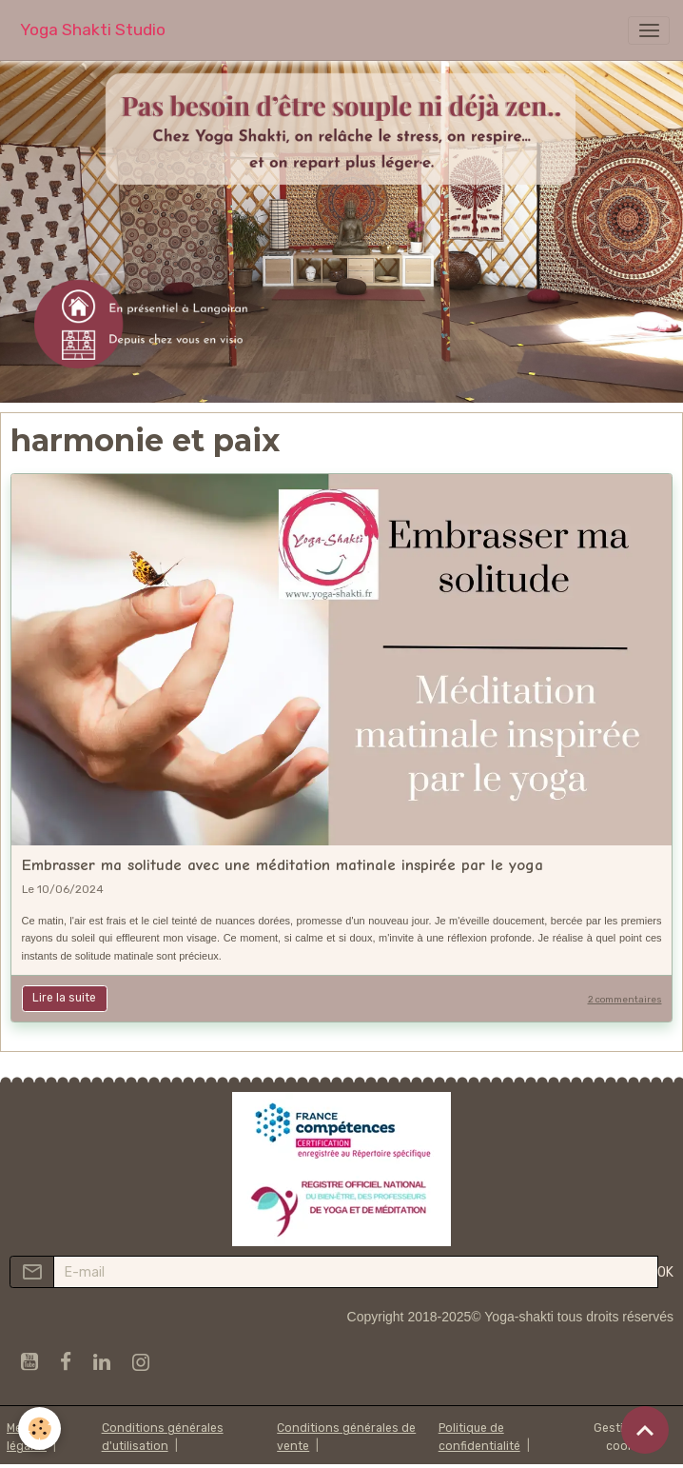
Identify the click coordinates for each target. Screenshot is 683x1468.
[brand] (92, 30)
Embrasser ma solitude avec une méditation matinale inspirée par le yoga (282, 865)
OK (665, 1272)
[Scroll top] (645, 1430)
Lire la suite (64, 997)
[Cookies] (40, 1428)
